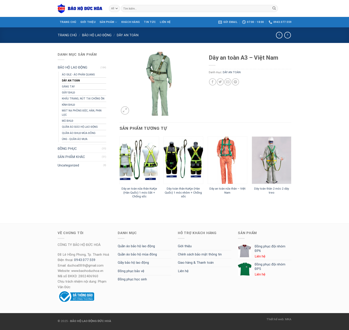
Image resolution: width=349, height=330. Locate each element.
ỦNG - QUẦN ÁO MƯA (74, 139)
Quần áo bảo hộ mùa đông (137, 254)
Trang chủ (67, 35)
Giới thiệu (185, 246)
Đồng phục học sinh (132, 279)
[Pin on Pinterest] (235, 81)
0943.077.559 (84, 260)
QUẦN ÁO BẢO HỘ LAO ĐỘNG (80, 126)
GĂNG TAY (68, 86)
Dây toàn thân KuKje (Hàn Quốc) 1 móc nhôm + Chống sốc (183, 192)
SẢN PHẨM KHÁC (71, 157)
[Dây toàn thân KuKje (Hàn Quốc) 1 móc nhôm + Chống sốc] (183, 160)
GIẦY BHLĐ (68, 92)
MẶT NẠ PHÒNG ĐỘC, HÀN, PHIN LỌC (81, 112)
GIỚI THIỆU (87, 22)
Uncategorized (68, 165)
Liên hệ (183, 271)
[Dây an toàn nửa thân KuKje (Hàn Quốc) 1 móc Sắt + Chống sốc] (139, 160)
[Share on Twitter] (220, 81)
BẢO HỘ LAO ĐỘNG (97, 35)
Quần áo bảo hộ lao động (136, 246)
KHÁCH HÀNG (130, 22)
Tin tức (150, 22)
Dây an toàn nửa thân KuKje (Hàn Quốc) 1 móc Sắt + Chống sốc (139, 192)
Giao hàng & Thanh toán (196, 263)
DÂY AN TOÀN (127, 35)
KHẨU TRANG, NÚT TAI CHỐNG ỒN (83, 98)
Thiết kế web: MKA (278, 319)
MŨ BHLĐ (67, 120)
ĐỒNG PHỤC (67, 149)
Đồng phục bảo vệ (131, 271)
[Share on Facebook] (212, 81)
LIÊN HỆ (165, 22)
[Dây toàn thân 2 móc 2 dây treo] (271, 160)
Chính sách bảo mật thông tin (200, 254)
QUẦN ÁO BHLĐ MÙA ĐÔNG (78, 133)
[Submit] (274, 8)
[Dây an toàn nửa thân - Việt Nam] (227, 160)
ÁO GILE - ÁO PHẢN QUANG (78, 74)
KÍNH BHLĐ (68, 104)
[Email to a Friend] (227, 81)
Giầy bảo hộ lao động (133, 263)
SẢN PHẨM (108, 22)
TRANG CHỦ (68, 22)
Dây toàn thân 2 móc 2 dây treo (271, 190)
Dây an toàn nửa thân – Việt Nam (227, 190)
